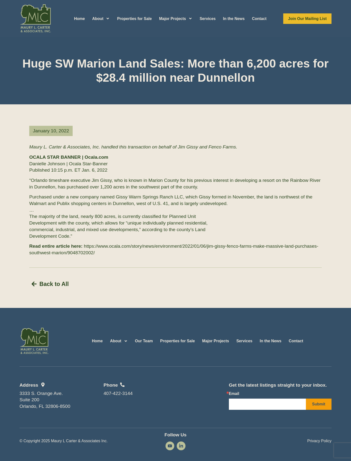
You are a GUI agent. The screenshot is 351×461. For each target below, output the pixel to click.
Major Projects (175, 18)
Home (79, 19)
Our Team (144, 340)
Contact (259, 19)
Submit (318, 403)
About (101, 18)
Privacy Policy (319, 440)
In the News (234, 19)
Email (234, 393)
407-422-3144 (118, 392)
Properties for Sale (134, 19)
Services (208, 19)
